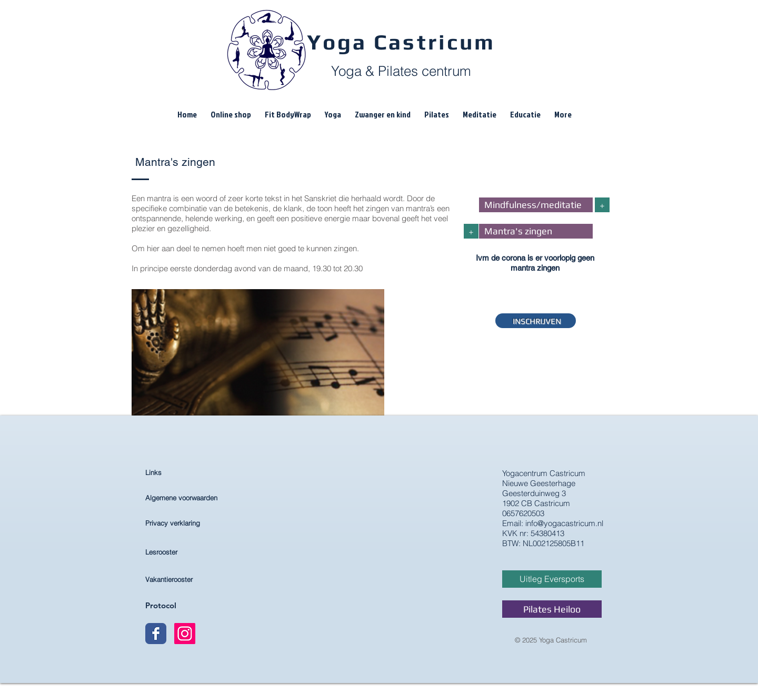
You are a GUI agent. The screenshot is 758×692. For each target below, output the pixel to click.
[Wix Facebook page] (155, 633)
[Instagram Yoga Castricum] (184, 633)
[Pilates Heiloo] (552, 609)
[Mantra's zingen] (536, 231)
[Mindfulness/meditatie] (536, 204)
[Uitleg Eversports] (552, 579)
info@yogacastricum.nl (564, 523)
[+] (602, 204)
